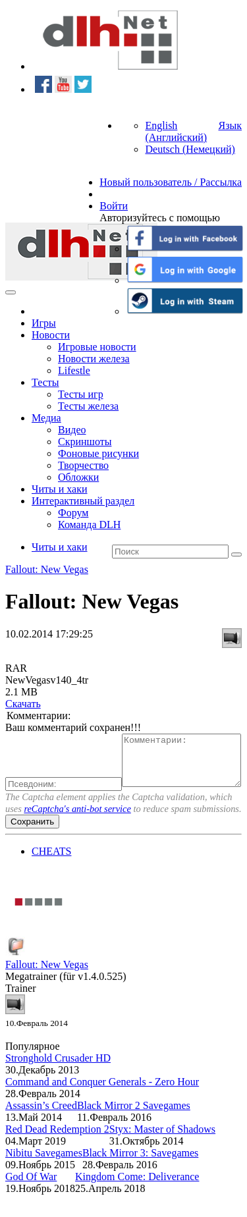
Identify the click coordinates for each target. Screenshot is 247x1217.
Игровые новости (97, 346)
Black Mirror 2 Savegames (133, 1127)
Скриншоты (84, 441)
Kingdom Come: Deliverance (137, 1198)
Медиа (46, 417)
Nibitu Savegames (43, 1175)
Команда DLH (89, 524)
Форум (73, 512)
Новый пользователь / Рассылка (170, 182)
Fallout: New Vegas (46, 569)
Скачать (23, 703)
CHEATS (51, 873)
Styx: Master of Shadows (162, 1151)
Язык (230, 125)
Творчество (83, 465)
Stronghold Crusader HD (58, 1080)
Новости (51, 334)
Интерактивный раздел (83, 500)
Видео (72, 429)
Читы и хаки (60, 489)
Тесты (45, 382)
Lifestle (74, 370)
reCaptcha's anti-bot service (77, 831)
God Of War (31, 1198)
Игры (44, 323)
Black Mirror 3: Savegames (140, 1175)
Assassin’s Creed (41, 1127)
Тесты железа (88, 406)
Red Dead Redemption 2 (57, 1151)
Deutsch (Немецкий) (189, 149)
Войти (113, 205)
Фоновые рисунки (98, 453)
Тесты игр (80, 394)
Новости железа (94, 358)
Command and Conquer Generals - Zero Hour (102, 1104)
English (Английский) (176, 131)
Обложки (78, 477)
